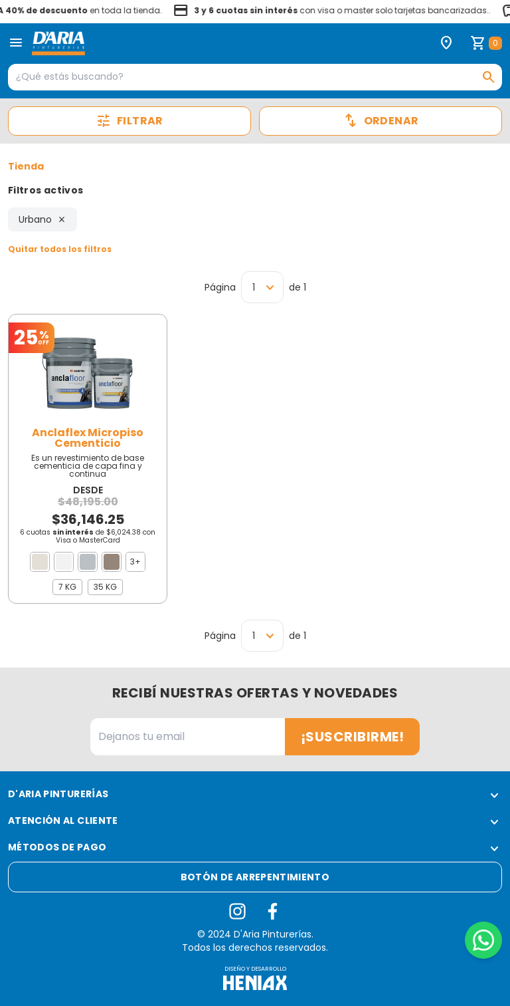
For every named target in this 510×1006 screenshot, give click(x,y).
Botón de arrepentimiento (255, 877)
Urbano (42, 219)
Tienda (26, 166)
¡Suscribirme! (352, 736)
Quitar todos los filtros (60, 249)
